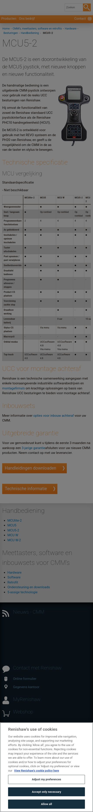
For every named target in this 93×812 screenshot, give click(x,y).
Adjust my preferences (46, 789)
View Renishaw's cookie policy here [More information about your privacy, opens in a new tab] (36, 780)
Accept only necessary (46, 801)
